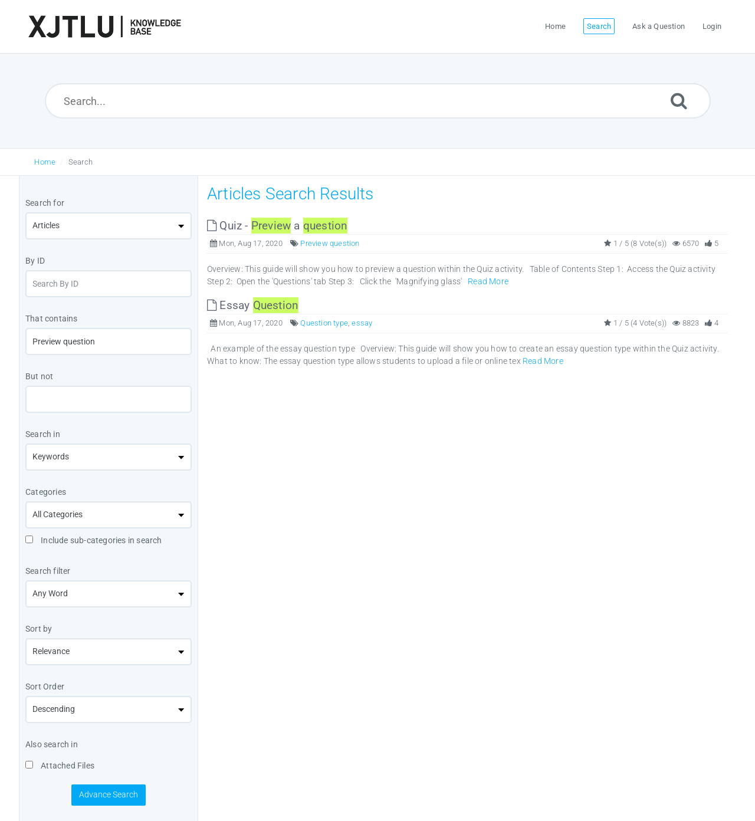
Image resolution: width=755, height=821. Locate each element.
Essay (252, 305)
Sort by (38, 628)
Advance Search (108, 794)
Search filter (48, 571)
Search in (42, 434)
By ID (35, 260)
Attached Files (59, 765)
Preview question (329, 243)
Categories (45, 492)
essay (362, 322)
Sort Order (44, 686)
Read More (488, 281)
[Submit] (679, 100)
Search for (44, 203)
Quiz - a (277, 225)
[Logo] (104, 26)
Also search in (51, 744)
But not (39, 376)
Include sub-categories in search (93, 540)
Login (712, 26)
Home (44, 161)
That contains (51, 318)
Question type (324, 322)
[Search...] (378, 101)
